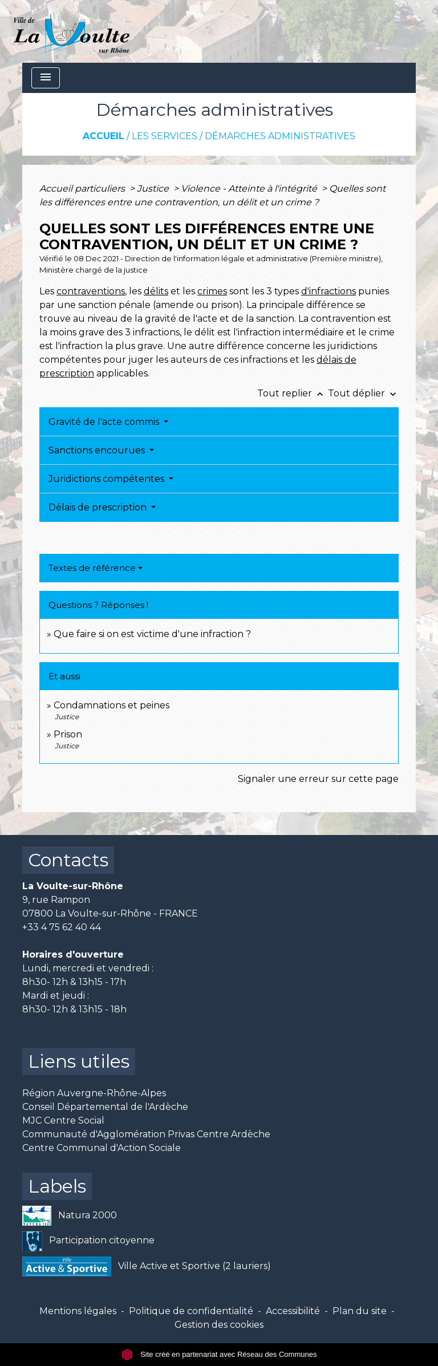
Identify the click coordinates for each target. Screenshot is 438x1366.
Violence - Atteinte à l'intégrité (250, 188)
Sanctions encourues (97, 450)
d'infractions (328, 291)
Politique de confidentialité (191, 1311)
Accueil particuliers (83, 188)
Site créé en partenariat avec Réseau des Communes (219, 1354)
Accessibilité (293, 1311)
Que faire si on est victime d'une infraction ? (152, 634)
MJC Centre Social (63, 1120)
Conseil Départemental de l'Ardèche (105, 1106)
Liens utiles (78, 1061)
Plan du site (359, 1311)
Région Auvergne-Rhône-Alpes (94, 1093)
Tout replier (292, 393)
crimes (212, 291)
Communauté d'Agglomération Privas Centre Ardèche (146, 1134)
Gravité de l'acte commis (104, 421)
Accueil (103, 136)
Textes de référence (92, 567)
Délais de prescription (98, 507)
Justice (154, 188)
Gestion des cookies (219, 1324)
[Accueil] (71, 31)
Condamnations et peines (111, 705)
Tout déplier (363, 393)
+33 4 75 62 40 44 (61, 927)
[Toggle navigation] (45, 77)
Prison (68, 734)
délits (156, 291)
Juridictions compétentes (107, 478)
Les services (164, 136)
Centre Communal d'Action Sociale (101, 1147)
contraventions (90, 291)
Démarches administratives (280, 136)
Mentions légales (77, 1311)
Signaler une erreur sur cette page (318, 778)
